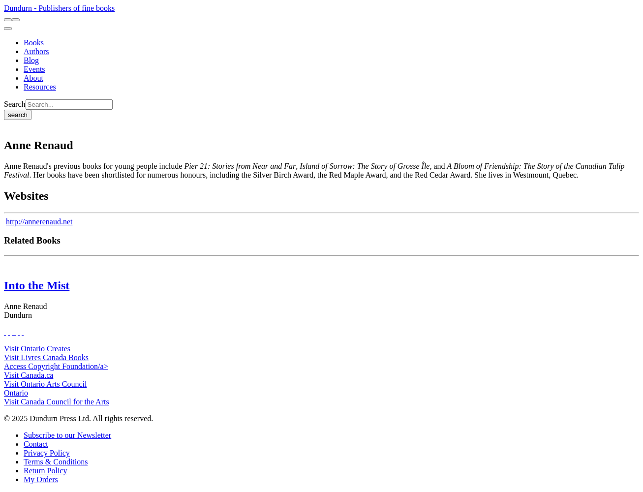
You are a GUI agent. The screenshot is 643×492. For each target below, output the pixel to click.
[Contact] (36, 444)
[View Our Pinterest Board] (19, 332)
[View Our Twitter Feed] (9, 332)
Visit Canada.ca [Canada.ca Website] (28, 375)
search (18, 115)
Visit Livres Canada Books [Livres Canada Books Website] (46, 357)
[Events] (34, 69)
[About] (33, 78)
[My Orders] (41, 479)
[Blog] (31, 60)
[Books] (34, 42)
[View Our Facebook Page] (5, 332)
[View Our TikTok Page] (13, 332)
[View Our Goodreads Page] (23, 332)
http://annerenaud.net (39, 221)
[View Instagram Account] (15, 332)
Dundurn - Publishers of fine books (59, 8)
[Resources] (40, 87)
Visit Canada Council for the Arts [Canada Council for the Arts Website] (56, 402)
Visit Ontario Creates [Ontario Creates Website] (37, 348)
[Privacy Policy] (47, 453)
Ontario (16, 393)
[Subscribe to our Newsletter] (67, 435)
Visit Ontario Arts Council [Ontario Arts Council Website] (45, 384)
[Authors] (36, 51)
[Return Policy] (45, 470)
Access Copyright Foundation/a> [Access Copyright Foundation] (56, 366)
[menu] (8, 28)
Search (15, 104)
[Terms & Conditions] (56, 462)
